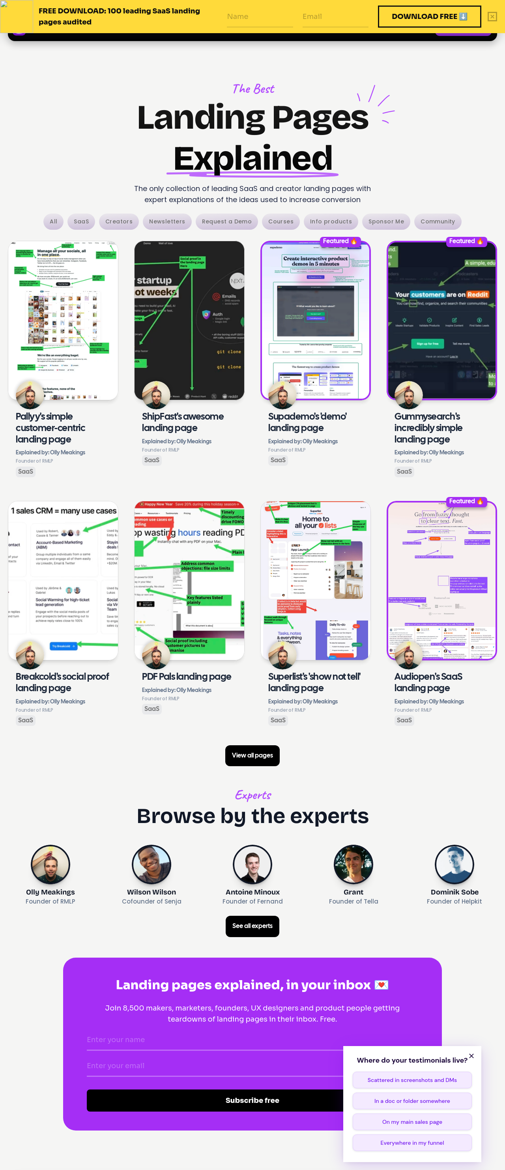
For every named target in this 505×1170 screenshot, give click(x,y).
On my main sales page (412, 1121)
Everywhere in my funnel (412, 1142)
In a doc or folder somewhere (412, 1100)
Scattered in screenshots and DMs (412, 1080)
